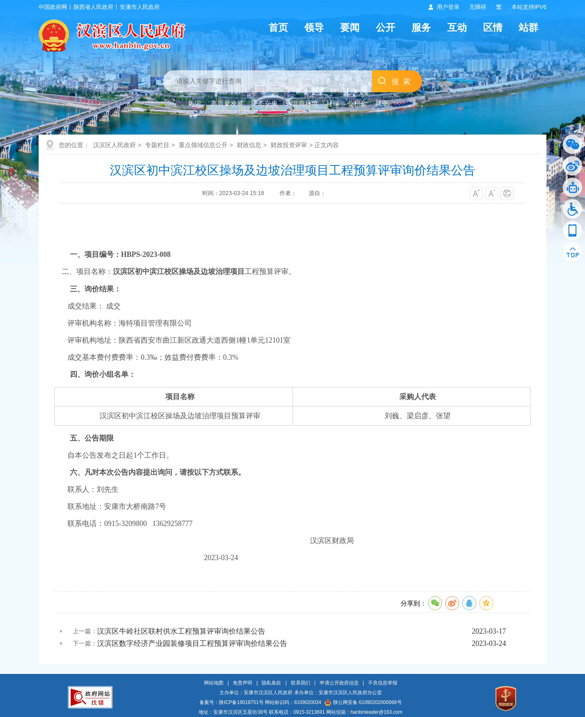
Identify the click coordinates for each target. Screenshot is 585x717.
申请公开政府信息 (339, 683)
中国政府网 (53, 7)
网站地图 (213, 683)
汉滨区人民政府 (114, 144)
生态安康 (264, 103)
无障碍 (477, 7)
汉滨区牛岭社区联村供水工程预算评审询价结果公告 (181, 631)
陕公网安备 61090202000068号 (363, 702)
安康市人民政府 (140, 7)
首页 (278, 27)
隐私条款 (271, 683)
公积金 (357, 103)
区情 (493, 27)
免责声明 (242, 683)
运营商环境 (302, 103)
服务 (421, 27)
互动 (457, 27)
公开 (385, 27)
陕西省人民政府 (93, 7)
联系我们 (300, 683)
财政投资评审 (289, 144)
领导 (314, 27)
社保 (332, 103)
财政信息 (249, 144)
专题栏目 (157, 144)
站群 (528, 27)
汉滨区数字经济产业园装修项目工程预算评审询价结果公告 (192, 643)
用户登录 (448, 7)
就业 (381, 103)
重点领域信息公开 (203, 144)
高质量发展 (227, 103)
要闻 (350, 27)
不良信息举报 (382, 683)
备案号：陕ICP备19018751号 (231, 702)
